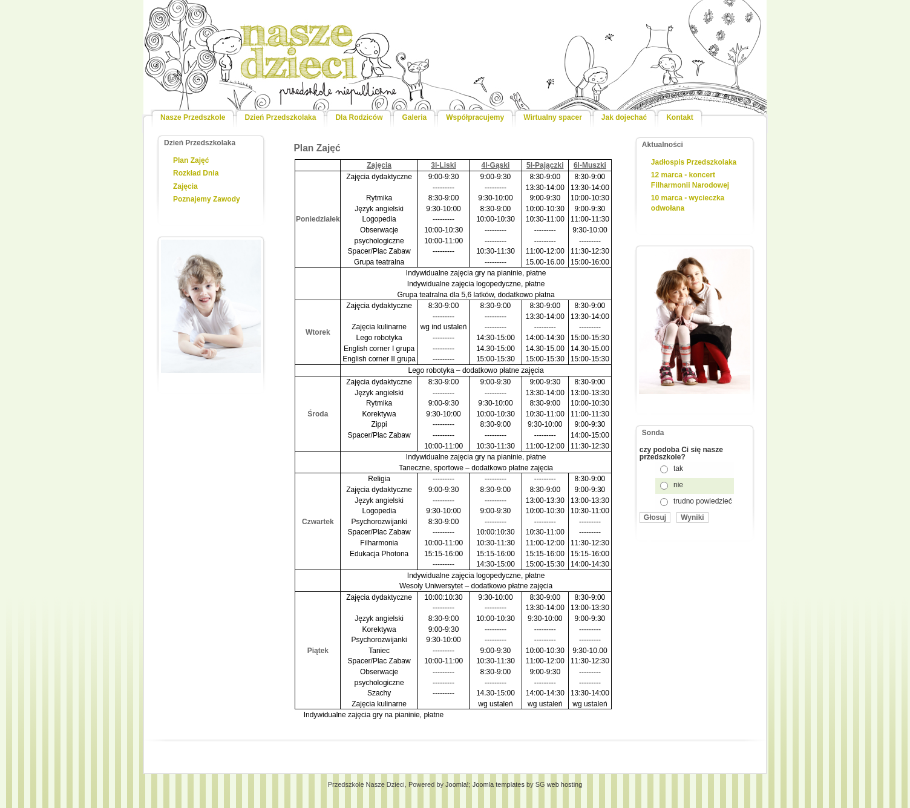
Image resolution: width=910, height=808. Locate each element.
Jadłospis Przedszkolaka (693, 162)
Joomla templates (499, 784)
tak (678, 468)
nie (678, 485)
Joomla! (457, 784)
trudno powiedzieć (702, 501)
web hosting (565, 784)
